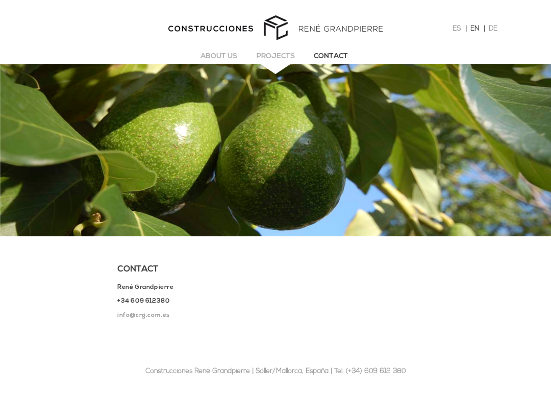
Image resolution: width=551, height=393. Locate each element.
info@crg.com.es (143, 315)
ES (457, 29)
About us (219, 56)
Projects (276, 56)
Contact (331, 56)
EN (474, 29)
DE (493, 29)
